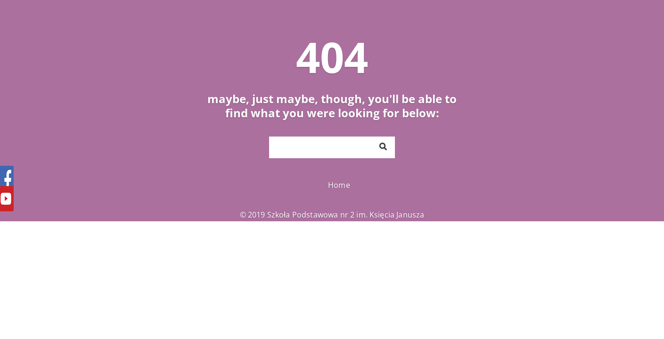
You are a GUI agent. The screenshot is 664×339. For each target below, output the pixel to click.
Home (339, 185)
